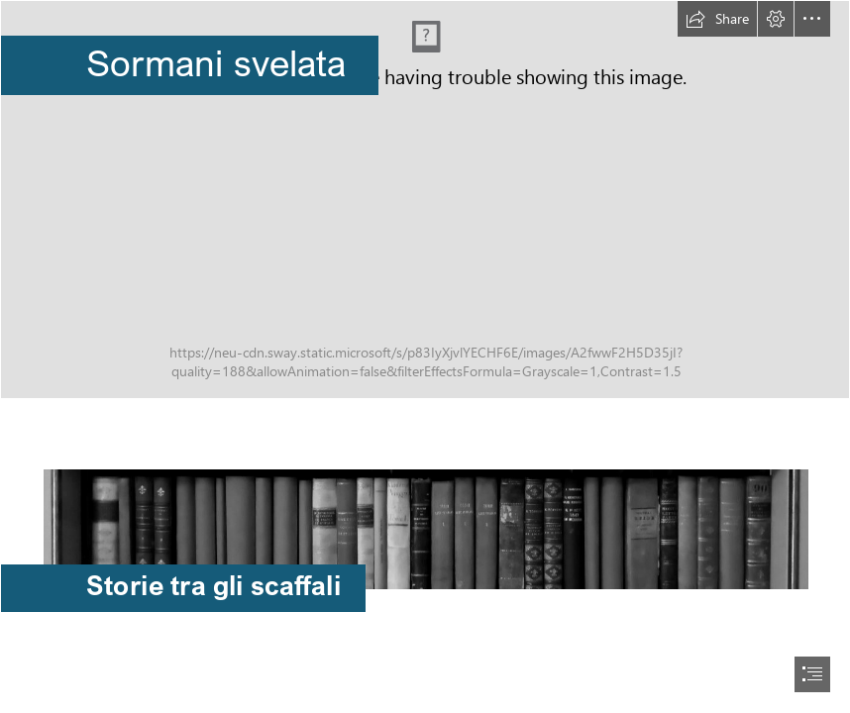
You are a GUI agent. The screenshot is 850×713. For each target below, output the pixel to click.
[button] (717, 19)
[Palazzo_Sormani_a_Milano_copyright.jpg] (425, 199)
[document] (425, 356)
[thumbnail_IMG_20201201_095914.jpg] (425, 511)
